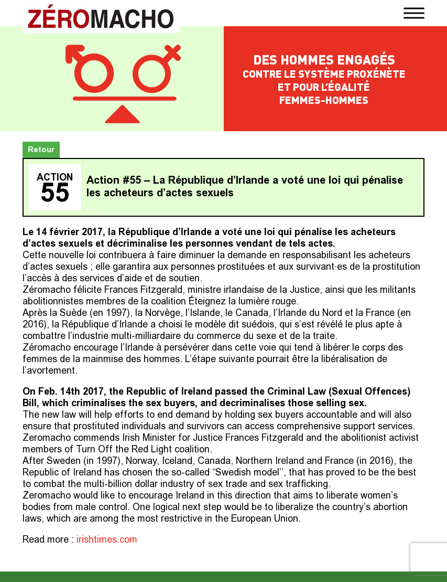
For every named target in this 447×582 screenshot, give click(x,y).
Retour (41, 150)
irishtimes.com (107, 540)
